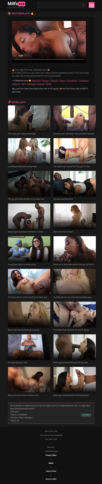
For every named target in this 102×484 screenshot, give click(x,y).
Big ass (45, 80)
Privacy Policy (51, 455)
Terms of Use (51, 471)
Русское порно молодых (22, 417)
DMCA (51, 463)
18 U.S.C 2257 (51, 479)
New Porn (36, 80)
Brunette (54, 80)
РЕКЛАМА (86, 415)
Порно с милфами (19, 414)
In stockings (72, 80)
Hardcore (16, 84)
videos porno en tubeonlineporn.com (62, 405)
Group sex (83, 80)
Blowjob (40, 84)
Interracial (31, 84)
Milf (23, 84)
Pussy (62, 80)
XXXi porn (15, 411)
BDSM (48, 84)
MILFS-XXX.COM (51, 431)
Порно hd (15, 420)
